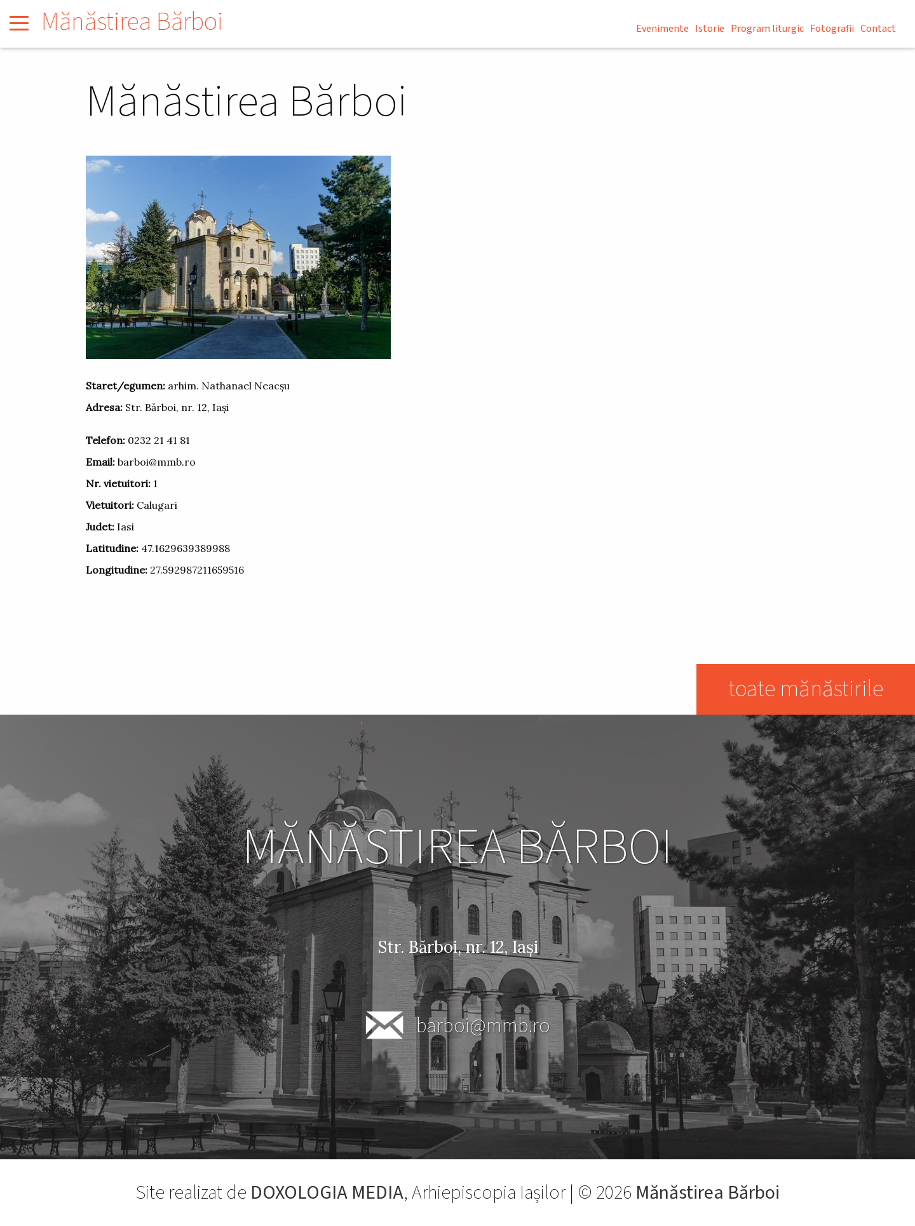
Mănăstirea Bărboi (132, 22)
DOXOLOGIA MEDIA (326, 1192)
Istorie (709, 29)
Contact (878, 29)
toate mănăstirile (805, 689)
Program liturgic (767, 29)
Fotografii (832, 29)
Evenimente (662, 29)
